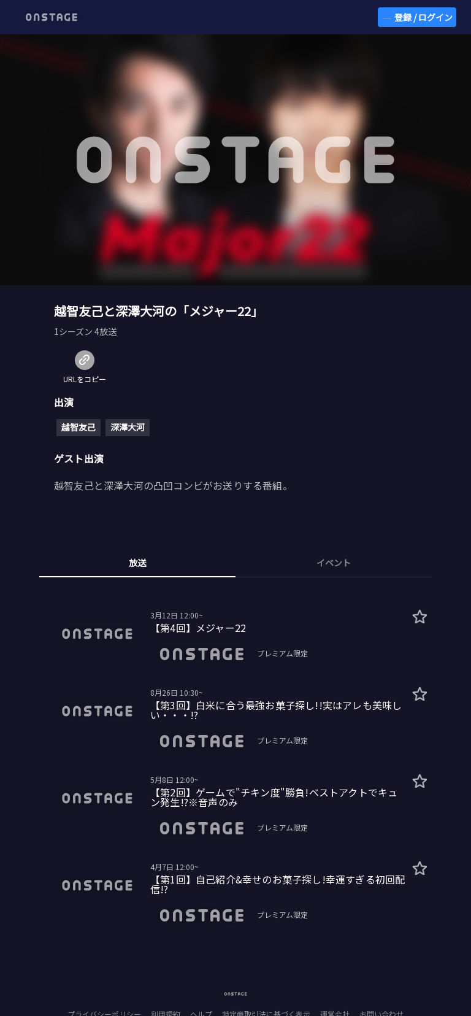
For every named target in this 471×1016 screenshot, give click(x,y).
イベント (333, 562)
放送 (137, 562)
